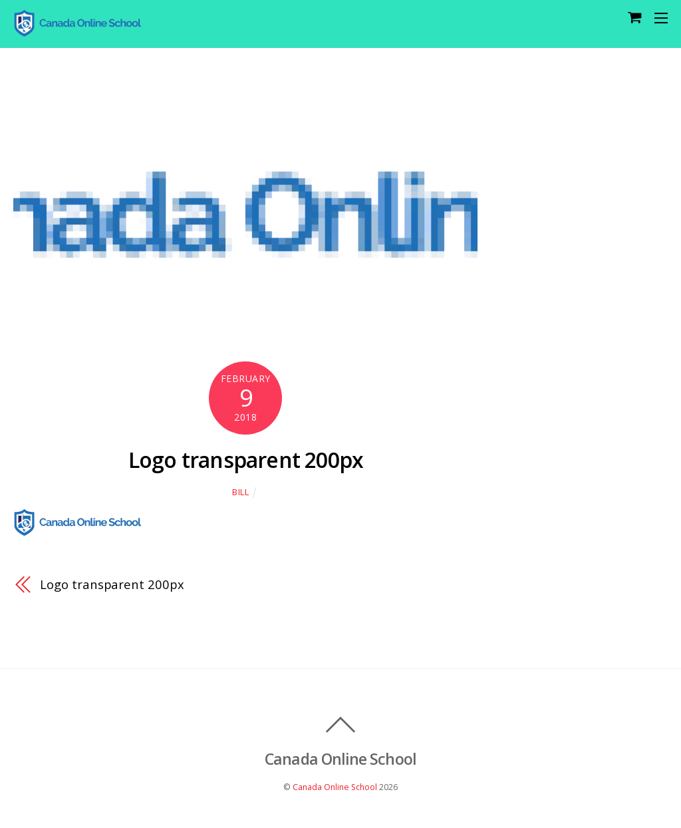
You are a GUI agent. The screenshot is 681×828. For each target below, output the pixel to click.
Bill (240, 492)
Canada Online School (335, 787)
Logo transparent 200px (245, 459)
